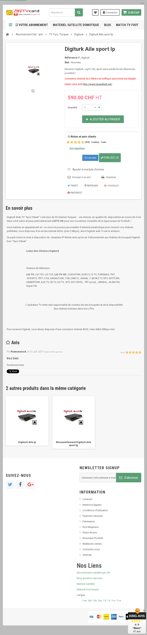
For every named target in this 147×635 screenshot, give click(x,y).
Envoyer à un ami (81, 177)
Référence (71, 57)
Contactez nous (91, 549)
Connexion (110, 12)
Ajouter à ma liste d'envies (88, 169)
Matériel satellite (86, 583)
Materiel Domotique (88, 589)
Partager (91, 185)
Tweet (73, 185)
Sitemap (87, 554)
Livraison (87, 499)
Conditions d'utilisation (95, 510)
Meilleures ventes (92, 543)
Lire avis (90, 157)
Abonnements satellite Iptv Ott (93, 572)
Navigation (10, 25)
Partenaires (88, 521)
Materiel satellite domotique (76, 25)
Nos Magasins (90, 527)
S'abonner (128, 477)
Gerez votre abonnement (28, 25)
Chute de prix (89, 532)
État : (67, 62)
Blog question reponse (89, 578)
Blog (107, 25)
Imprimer (111, 177)
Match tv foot (127, 25)
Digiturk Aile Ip (27, 442)
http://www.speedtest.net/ (97, 84)
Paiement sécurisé (92, 515)
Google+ (111, 185)
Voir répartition (77, 148)
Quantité (72, 107)
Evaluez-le (110, 157)
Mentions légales (91, 504)
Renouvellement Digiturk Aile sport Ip (73, 444)
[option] (27, 421)
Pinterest (75, 192)
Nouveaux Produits (92, 538)
